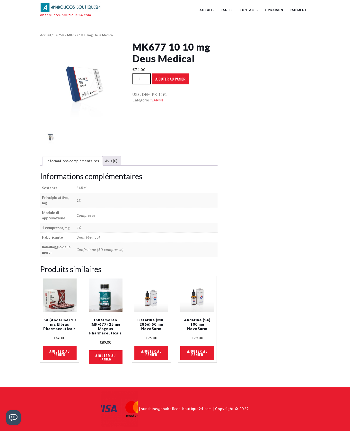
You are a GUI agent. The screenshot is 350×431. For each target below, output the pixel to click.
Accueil (207, 10)
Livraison (274, 10)
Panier (227, 10)
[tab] (73, 161)
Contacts (248, 10)
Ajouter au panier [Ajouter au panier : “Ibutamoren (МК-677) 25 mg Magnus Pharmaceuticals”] (105, 357)
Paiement (298, 10)
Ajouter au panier (170, 78)
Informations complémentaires (72, 161)
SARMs (58, 35)
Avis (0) (111, 161)
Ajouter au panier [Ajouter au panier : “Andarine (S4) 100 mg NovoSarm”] (197, 353)
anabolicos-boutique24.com (65, 15)
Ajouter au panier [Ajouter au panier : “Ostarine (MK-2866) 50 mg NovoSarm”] (151, 353)
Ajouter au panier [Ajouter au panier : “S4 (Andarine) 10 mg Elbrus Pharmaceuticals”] (59, 353)
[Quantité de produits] (141, 78)
